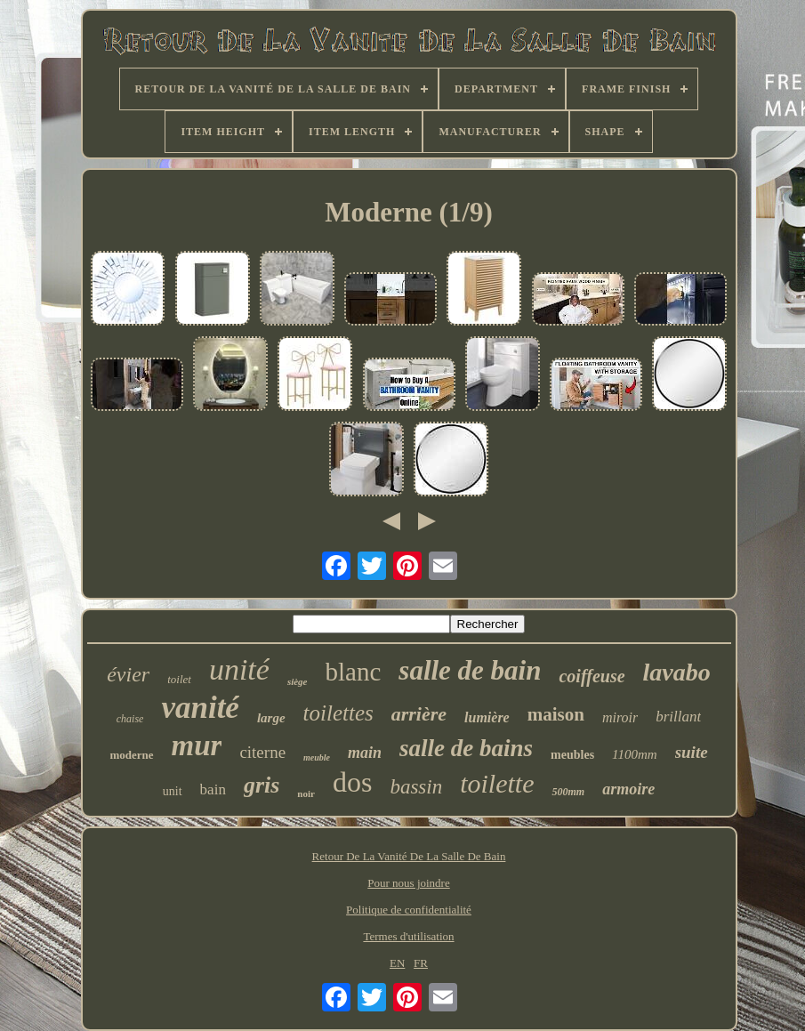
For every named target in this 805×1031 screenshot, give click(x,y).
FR (421, 963)
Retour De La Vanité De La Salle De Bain (409, 856)
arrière (419, 714)
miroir (620, 717)
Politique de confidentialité (408, 909)
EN (397, 963)
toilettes (338, 713)
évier (128, 674)
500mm (567, 791)
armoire (628, 789)
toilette (497, 783)
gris (261, 785)
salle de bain (469, 670)
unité (239, 669)
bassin (416, 787)
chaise (130, 719)
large (271, 718)
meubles (572, 754)
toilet (179, 679)
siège (297, 681)
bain (213, 789)
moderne (131, 754)
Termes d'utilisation (408, 936)
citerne (262, 752)
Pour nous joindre (408, 883)
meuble (316, 757)
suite (691, 752)
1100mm (634, 754)
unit (172, 791)
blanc (354, 671)
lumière (487, 717)
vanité (199, 707)
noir (306, 793)
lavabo (677, 672)
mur (197, 745)
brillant (678, 716)
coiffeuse (591, 676)
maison (555, 714)
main (365, 752)
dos (352, 782)
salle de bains (466, 748)
